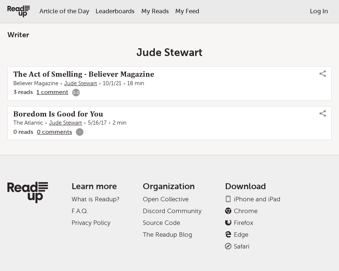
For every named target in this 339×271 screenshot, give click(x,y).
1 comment (52, 92)
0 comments (54, 132)
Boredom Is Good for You (58, 114)
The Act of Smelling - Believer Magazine (83, 74)
